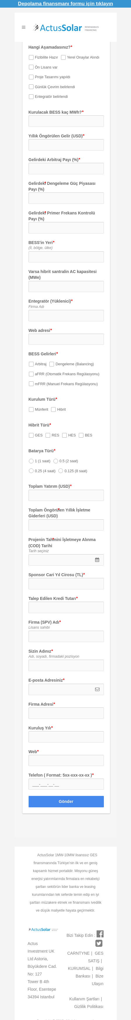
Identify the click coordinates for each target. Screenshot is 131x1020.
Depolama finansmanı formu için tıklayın (65, 3)
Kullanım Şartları (85, 999)
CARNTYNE (79, 953)
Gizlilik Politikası (88, 1006)
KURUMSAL (80, 968)
